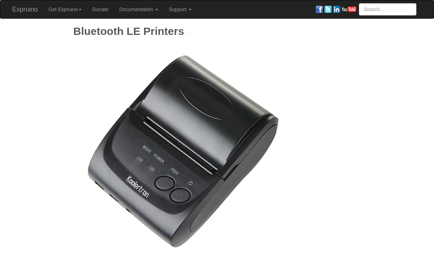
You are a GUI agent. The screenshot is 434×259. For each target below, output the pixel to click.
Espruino (25, 9)
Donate (100, 9)
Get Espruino (65, 9)
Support (180, 9)
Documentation (138, 9)
